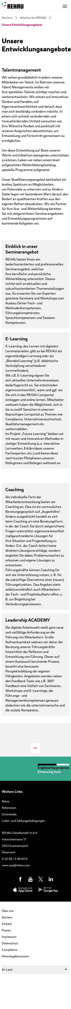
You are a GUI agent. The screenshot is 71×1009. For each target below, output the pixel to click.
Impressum (9, 937)
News (5, 801)
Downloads (9, 814)
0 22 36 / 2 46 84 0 (15, 859)
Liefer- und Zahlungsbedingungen (23, 821)
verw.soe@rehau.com (16, 865)
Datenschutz (10, 943)
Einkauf (7, 924)
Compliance (9, 950)
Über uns (8, 911)
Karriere (7, 17)
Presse (6, 930)
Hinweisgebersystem (15, 956)
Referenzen (9, 808)
